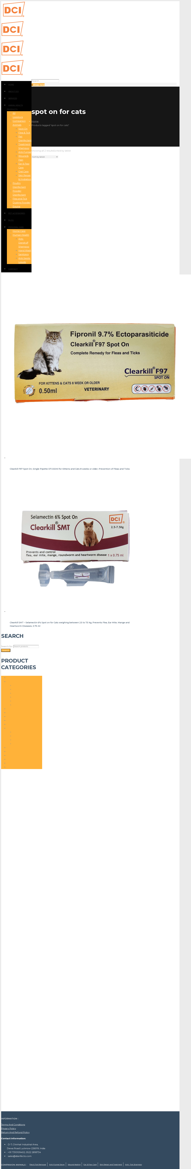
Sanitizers (18, 743)
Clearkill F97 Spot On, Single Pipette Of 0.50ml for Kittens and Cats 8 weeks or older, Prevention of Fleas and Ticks (70, 469)
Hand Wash (19, 740)
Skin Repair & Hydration (25, 705)
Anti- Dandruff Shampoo (26, 732)
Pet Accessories (15, 747)
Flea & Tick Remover (37, 1164)
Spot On (11, 759)
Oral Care (18, 697)
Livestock (12, 724)
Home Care (13, 720)
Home (35, 121)
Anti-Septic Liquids (23, 736)
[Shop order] (44, 156)
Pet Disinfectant (21, 701)
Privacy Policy (8, 1128)
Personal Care (14, 728)
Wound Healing (15, 767)
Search (5, 650)
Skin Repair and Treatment (111, 1164)
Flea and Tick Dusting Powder (23, 716)
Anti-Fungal (19, 685)
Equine (11, 708)
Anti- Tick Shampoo (133, 1164)
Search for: (7, 646)
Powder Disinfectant (18, 755)
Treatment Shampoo (18, 763)
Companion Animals (18, 681)
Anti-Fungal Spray (57, 1164)
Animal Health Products (20, 677)
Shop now (39, 84)
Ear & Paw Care (21, 693)
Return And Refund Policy (15, 1132)
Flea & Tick (13, 712)
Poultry (11, 751)
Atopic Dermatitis (22, 689)
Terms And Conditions (13, 1124)
